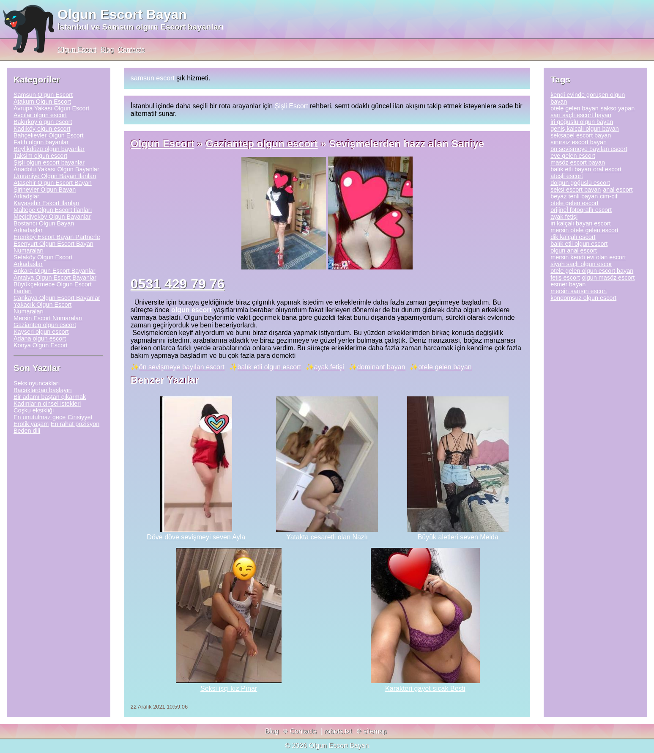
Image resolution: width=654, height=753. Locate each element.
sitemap (375, 731)
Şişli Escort (291, 106)
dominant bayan (381, 367)
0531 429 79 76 (177, 283)
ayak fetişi (329, 367)
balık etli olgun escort (269, 367)
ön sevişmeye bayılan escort (181, 367)
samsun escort (153, 78)
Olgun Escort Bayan (122, 14)
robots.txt (338, 731)
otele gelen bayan (444, 367)
